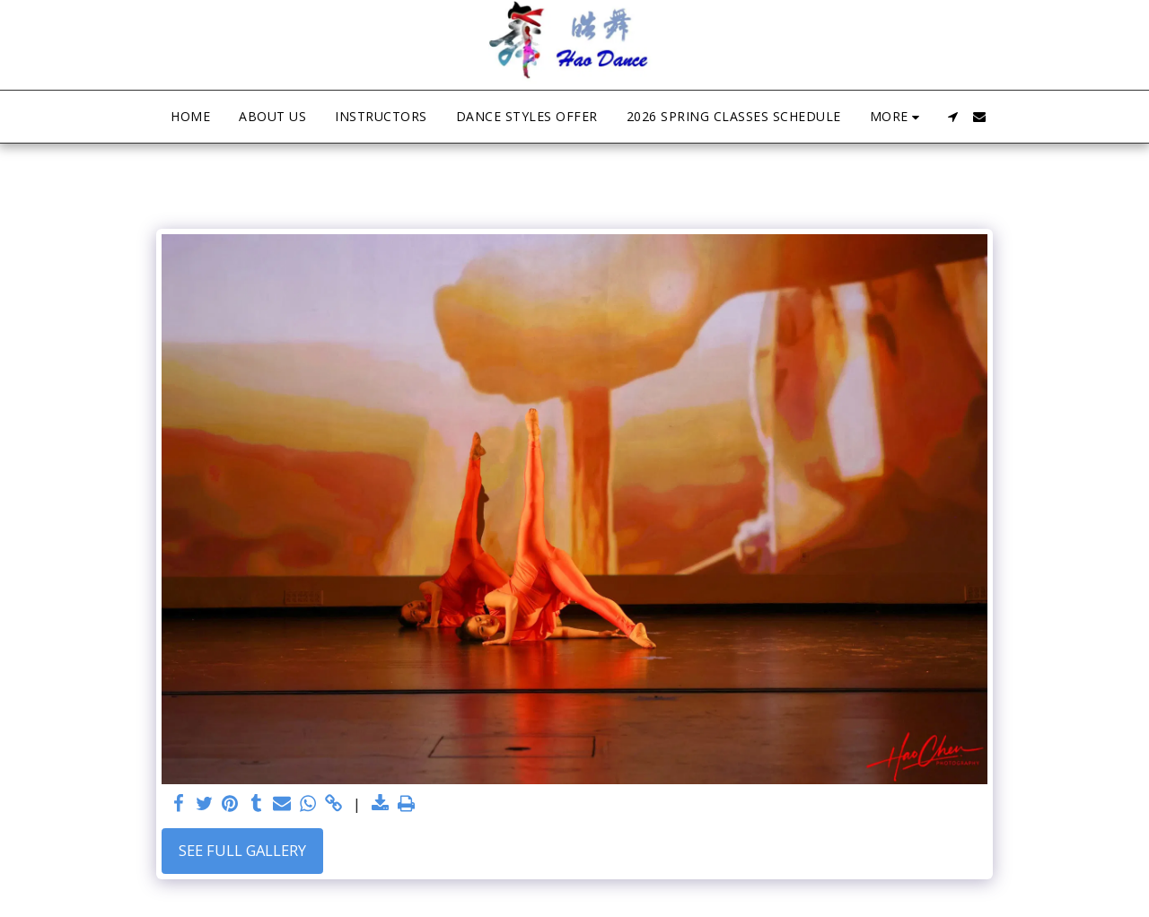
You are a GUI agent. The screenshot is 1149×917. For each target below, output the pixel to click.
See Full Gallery (242, 850)
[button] (952, 116)
